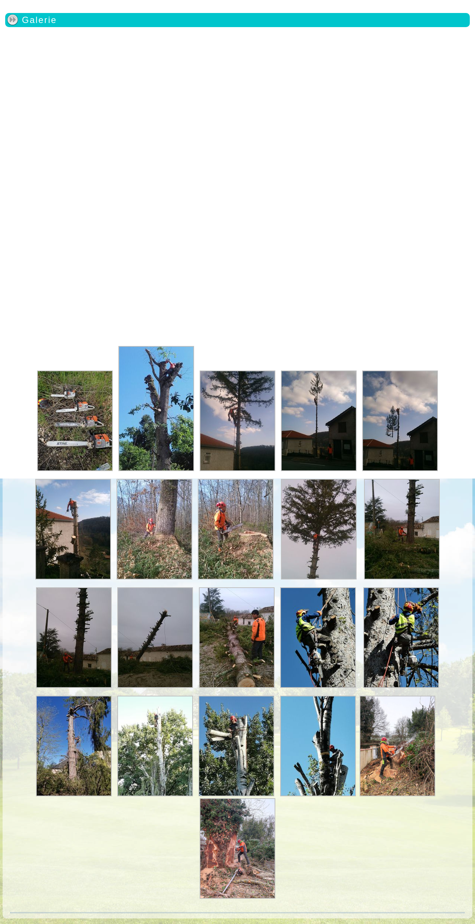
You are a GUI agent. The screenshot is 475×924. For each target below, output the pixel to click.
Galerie (39, 20)
